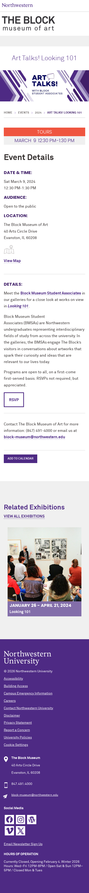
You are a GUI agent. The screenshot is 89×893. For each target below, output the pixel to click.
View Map (12, 261)
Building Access (16, 686)
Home (8, 112)
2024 (38, 112)
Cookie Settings (16, 745)
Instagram (20, 819)
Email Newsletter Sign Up (23, 844)
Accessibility (13, 678)
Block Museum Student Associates (50, 293)
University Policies (18, 737)
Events (23, 112)
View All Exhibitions (24, 516)
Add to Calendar (20, 458)
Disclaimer (12, 715)
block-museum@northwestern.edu (34, 437)
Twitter (20, 830)
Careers (10, 701)
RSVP (14, 400)
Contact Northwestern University (28, 708)
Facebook (9, 819)
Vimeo (9, 830)
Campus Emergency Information (28, 693)
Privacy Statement (18, 722)
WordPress (31, 819)
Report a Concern (17, 730)
